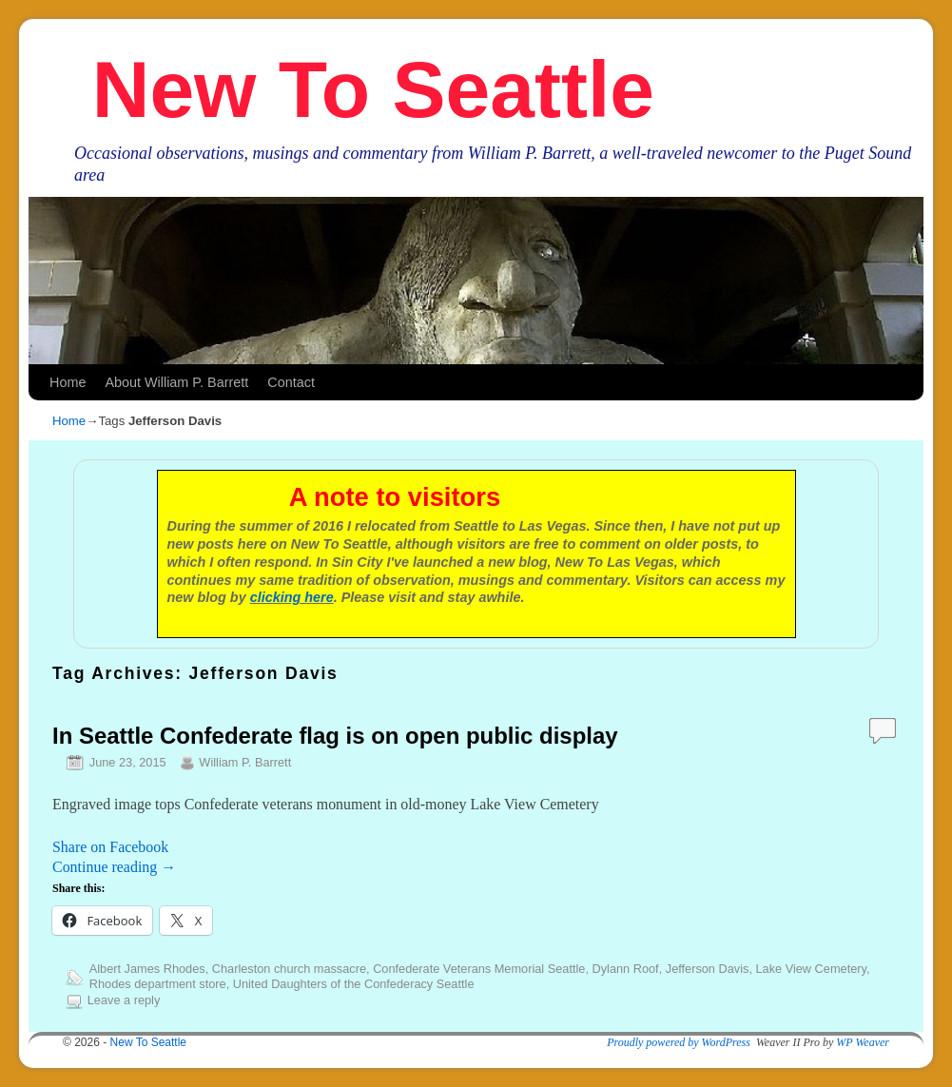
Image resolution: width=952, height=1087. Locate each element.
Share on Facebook (110, 847)
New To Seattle (373, 89)
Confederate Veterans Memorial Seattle (479, 968)
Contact (291, 382)
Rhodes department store (157, 984)
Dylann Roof (625, 968)
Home (67, 382)
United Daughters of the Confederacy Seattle (354, 984)
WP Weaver (862, 1042)
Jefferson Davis (707, 968)
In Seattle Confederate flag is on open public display (335, 735)
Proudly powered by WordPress (678, 1042)
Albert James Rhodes (147, 968)
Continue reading (114, 867)
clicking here (292, 597)
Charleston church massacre (289, 968)
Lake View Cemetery (810, 968)
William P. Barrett (245, 762)
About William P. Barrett (176, 382)
